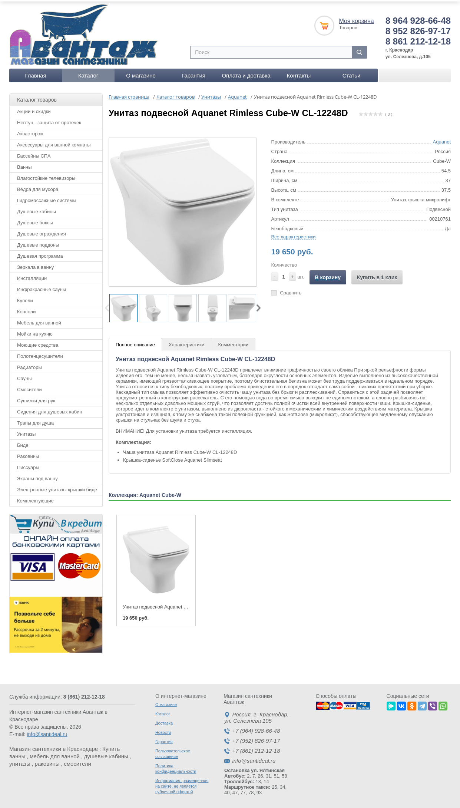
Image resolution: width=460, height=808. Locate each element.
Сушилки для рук (36, 398)
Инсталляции (32, 275)
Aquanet (442, 139)
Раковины (28, 453)
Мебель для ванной (39, 320)
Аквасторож (30, 131)
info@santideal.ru (47, 732)
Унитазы (26, 431)
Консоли (26, 309)
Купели (25, 298)
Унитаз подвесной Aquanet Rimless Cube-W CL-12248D (184, 604)
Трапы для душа (35, 420)
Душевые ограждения (41, 231)
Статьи (351, 73)
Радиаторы (29, 364)
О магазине (141, 73)
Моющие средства (37, 342)
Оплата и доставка (246, 73)
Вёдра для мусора (37, 186)
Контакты (299, 73)
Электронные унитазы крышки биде (57, 487)
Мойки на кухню (35, 331)
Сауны (24, 376)
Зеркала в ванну (35, 264)
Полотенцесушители (40, 353)
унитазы (19, 761)
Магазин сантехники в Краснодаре (53, 746)
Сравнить (290, 290)
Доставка (164, 721)
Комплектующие (35, 498)
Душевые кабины (36, 209)
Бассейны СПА (34, 153)
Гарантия (193, 73)
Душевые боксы (35, 220)
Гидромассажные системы (46, 198)
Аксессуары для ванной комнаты (54, 142)
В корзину (328, 275)
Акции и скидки (34, 109)
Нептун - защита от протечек (49, 120)
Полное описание (135, 342)
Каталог (88, 73)
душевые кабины (106, 754)
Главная (35, 73)
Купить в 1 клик (377, 275)
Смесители (29, 387)
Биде (23, 442)
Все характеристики (293, 234)
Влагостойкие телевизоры (46, 175)
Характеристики (186, 342)
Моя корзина (356, 18)
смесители (77, 761)
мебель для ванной (55, 754)
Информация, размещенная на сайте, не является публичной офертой (182, 784)
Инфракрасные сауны (41, 287)
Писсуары (28, 465)
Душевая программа (40, 253)
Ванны (24, 164)
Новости (163, 730)
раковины (46, 761)
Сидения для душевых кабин (49, 409)
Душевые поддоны (38, 242)
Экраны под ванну (37, 476)
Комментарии (233, 342)
